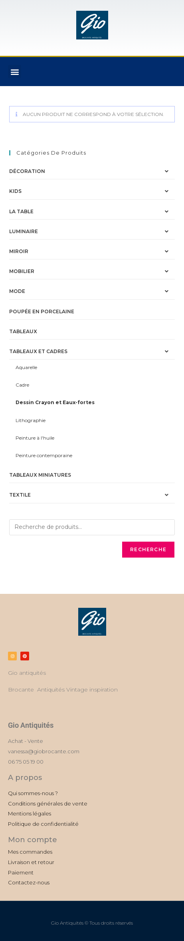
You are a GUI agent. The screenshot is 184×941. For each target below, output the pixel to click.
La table (21, 211)
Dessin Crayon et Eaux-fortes (55, 402)
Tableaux (23, 331)
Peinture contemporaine (44, 455)
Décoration (27, 171)
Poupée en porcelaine (41, 311)
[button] (14, 71)
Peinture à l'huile (35, 438)
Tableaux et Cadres (38, 351)
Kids (15, 191)
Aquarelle (26, 367)
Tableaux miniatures (40, 475)
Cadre (22, 385)
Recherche (148, 549)
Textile (20, 495)
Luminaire (23, 231)
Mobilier (21, 271)
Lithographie (31, 420)
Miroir (18, 251)
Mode (17, 291)
